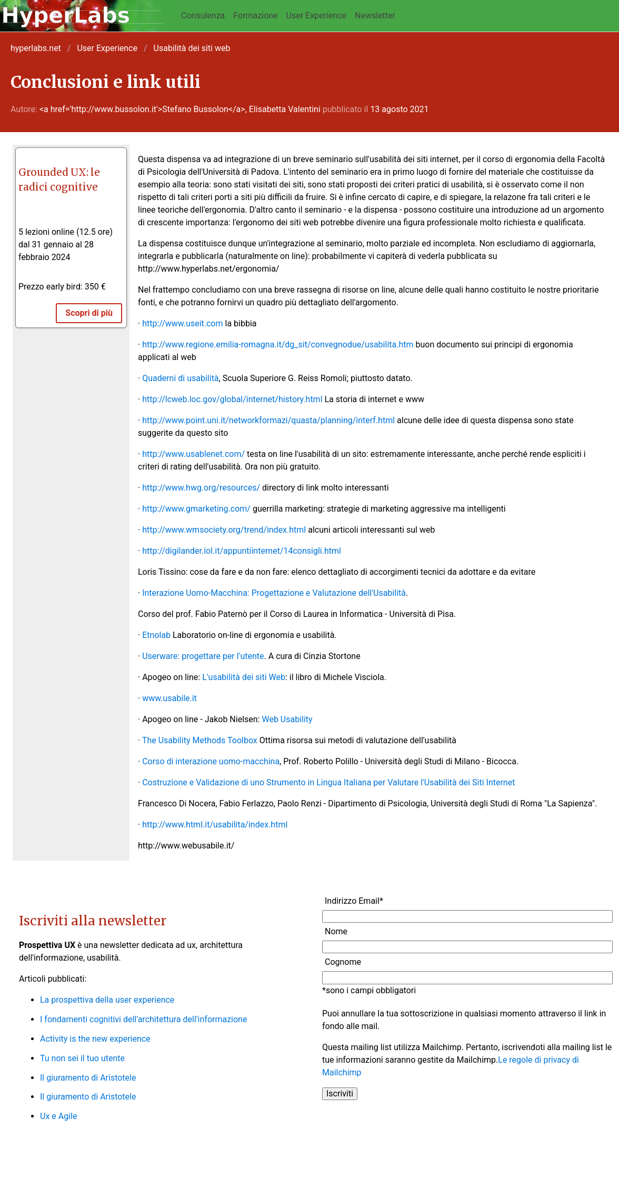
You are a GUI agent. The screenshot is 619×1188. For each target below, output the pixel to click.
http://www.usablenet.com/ (193, 454)
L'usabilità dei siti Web (243, 677)
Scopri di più (89, 313)
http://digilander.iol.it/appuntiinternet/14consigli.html (241, 551)
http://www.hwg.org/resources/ (201, 488)
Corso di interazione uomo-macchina (210, 761)
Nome (336, 931)
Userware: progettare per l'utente (203, 656)
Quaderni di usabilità (180, 378)
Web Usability (287, 719)
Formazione (255, 16)
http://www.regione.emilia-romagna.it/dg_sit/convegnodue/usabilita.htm (277, 345)
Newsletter (375, 16)
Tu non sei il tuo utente (82, 1058)
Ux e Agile (58, 1116)
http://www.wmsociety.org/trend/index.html (224, 530)
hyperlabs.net (36, 48)
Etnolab (156, 635)
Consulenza (203, 16)
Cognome (343, 962)
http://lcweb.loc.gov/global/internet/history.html (232, 399)
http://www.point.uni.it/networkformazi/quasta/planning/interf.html (268, 420)
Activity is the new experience (95, 1039)
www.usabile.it (169, 698)
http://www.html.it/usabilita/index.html (214, 825)
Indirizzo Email (354, 901)
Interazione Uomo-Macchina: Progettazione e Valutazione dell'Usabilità (274, 593)
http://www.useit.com (182, 323)
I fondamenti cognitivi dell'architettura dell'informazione (143, 1019)
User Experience (316, 16)
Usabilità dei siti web (192, 48)
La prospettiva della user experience (107, 1000)
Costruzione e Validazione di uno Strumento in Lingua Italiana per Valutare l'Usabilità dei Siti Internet (328, 782)
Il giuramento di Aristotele (88, 1078)
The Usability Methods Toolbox (199, 740)
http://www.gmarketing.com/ (196, 509)
